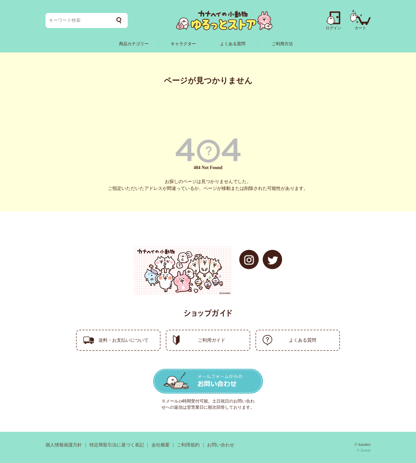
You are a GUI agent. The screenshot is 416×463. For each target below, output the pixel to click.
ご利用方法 (282, 43)
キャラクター (183, 43)
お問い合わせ (220, 445)
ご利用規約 (188, 445)
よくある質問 (232, 43)
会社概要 (160, 445)
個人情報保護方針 (64, 445)
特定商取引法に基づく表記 (116, 445)
